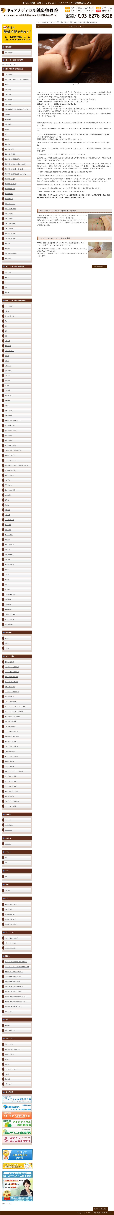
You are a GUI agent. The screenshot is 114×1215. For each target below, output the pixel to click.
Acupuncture (8, 830)
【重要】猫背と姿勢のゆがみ (13, 450)
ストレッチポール (10, 948)
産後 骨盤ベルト (10, 1030)
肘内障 (7, 385)
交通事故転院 (9, 194)
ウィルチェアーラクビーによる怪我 (15, 706)
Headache (7, 820)
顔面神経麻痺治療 (10, 594)
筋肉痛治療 (8, 495)
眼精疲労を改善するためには (13, 420)
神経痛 (7, 311)
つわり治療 (8, 530)
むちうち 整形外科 (10, 223)
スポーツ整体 (9, 435)
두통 (6, 876)
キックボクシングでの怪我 (12, 716)
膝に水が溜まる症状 (10, 445)
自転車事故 (8, 104)
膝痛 (6, 336)
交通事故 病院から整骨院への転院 (15, 164)
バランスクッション (10, 943)
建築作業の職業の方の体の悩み (14, 986)
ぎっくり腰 (8, 272)
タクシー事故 (9, 99)
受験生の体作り (9, 475)
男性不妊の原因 (9, 544)
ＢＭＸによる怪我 (10, 686)
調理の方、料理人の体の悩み (13, 1006)
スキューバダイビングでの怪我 (14, 771)
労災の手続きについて (11, 924)
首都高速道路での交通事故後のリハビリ (16, 109)
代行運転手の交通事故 (11, 253)
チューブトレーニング (11, 938)
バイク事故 (8, 94)
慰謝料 (7, 129)
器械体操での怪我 (10, 751)
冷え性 (7, 505)
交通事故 (7, 144)
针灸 (6, 862)
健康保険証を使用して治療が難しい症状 (16, 465)
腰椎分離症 (8, 400)
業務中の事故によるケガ (12, 904)
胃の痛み (7, 589)
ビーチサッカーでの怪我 (12, 736)
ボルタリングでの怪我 (11, 791)
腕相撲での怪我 (9, 796)
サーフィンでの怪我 (10, 721)
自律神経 (7, 559)
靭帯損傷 (7, 380)
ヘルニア (7, 375)
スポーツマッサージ (10, 430)
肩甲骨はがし (9, 485)
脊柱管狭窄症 (9, 415)
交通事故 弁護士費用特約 (12, 159)
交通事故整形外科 (10, 189)
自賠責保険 (8, 124)
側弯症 (7, 405)
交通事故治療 (9, 74)
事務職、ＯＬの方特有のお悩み (14, 971)
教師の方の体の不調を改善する (14, 991)
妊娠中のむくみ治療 (10, 614)
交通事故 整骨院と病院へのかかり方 (16, 174)
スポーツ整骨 (9, 440)
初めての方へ (9, 1044)
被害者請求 (8, 258)
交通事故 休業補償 (10, 184)
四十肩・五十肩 (9, 316)
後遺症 (7, 84)
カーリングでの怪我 (10, 806)
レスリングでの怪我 (10, 701)
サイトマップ (6, 1203)
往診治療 (7, 341)
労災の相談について (10, 914)
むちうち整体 (9, 218)
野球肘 (7, 356)
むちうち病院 (9, 213)
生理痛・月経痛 (9, 564)
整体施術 (7, 1064)
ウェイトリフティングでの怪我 (14, 711)
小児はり (7, 539)
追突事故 (7, 114)
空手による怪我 (9, 662)
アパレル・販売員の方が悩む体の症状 (16, 962)
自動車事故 (8, 89)
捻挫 (6, 287)
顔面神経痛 (8, 604)
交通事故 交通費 (10, 179)
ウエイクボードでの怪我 (12, 801)
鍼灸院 (7, 1059)
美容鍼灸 (7, 1025)
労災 (6, 134)
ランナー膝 (8, 365)
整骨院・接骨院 (9, 1054)
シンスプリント (9, 351)
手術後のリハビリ (10, 455)
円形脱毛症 (8, 599)
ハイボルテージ (9, 520)
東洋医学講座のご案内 (9, 65)
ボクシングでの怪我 (10, 741)
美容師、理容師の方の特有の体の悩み (16, 1001)
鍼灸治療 (7, 515)
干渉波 (7, 638)
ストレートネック (10, 425)
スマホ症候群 (9, 624)
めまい (7, 579)
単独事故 (7, 243)
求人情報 (7, 1079)
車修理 (7, 139)
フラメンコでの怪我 (10, 781)
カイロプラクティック (11, 1069)
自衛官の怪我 (9, 1011)
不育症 (7, 569)
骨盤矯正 (7, 510)
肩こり (7, 321)
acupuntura (8, 843)
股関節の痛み (9, 395)
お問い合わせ (9, 1084)
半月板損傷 (8, 346)
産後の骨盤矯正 (9, 554)
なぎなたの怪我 (9, 766)
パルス (7, 648)
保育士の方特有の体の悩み (12, 981)
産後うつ (7, 549)
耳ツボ (7, 574)
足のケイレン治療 (10, 490)
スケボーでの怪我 (10, 726)
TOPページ (40, 22)
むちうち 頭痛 (9, 228)
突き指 (7, 292)
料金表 (7, 1074)
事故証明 (7, 248)
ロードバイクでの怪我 (11, 746)
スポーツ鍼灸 (9, 534)
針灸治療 (7, 890)
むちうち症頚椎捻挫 (10, 208)
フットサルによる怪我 (11, 682)
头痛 (6, 857)
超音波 (7, 643)
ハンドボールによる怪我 (12, 667)
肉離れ (7, 277)
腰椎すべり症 (9, 410)
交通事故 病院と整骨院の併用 (14, 169)
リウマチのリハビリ (10, 460)
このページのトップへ (99, 266)
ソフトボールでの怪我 (11, 731)
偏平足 (7, 360)
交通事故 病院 (9, 149)
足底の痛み (8, 370)
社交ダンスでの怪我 (10, 786)
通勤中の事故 (9, 909)
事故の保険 (8, 119)
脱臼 (6, 282)
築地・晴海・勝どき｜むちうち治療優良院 (17, 79)
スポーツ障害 (9, 306)
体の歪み (7, 480)
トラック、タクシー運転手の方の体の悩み (17, 966)
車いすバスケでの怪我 (11, 756)
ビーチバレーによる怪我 (12, 691)
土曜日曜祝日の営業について (13, 1049)
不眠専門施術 (9, 52)
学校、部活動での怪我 (11, 677)
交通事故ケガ (9, 199)
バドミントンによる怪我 (12, 672)
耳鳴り (7, 584)
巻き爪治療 (8, 525)
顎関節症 (7, 390)
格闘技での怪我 (9, 761)
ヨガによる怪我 (9, 696)
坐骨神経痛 (8, 609)
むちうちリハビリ (10, 204)
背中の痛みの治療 (10, 470)
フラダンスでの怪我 (10, 776)
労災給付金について (10, 919)
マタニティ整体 (9, 619)
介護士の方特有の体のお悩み (13, 976)
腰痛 (6, 331)
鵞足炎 (7, 500)
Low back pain (9, 825)
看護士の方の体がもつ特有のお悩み (15, 996)
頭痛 (6, 326)
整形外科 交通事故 (10, 233)
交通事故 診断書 (10, 154)
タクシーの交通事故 (10, 238)
